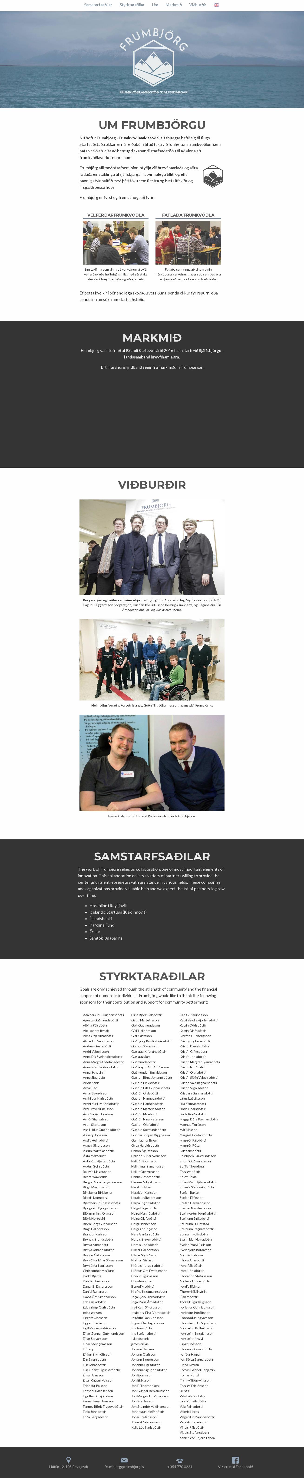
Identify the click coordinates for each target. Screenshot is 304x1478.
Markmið (106, 4)
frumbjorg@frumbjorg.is (124, 1466)
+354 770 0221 (180, 1466)
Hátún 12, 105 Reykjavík (68, 1466)
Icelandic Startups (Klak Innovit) (118, 912)
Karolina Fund (101, 925)
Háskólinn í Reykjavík (108, 905)
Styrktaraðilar (194, 4)
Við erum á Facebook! (235, 1466)
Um (87, 4)
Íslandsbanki (100, 918)
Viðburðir (130, 4)
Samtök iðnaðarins (105, 938)
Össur (94, 931)
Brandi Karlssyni (140, 350)
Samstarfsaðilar (160, 4)
